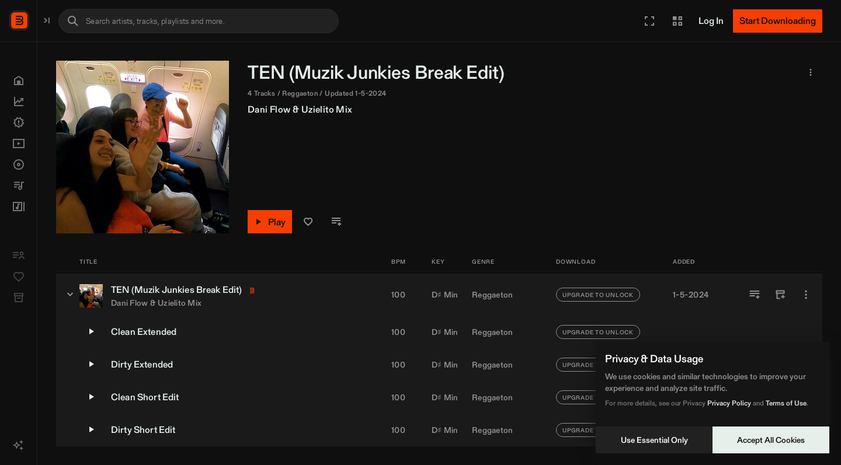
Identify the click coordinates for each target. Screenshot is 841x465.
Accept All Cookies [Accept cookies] (771, 440)
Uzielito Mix (448, 109)
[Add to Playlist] (754, 294)
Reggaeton (492, 294)
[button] (649, 21)
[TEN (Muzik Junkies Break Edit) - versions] (192, 294)
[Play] (391, 221)
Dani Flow (390, 109)
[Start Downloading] (777, 21)
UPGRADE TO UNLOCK (598, 295)
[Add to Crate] (780, 294)
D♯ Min (445, 294)
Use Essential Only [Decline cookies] (654, 440)
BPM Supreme (67, 19)
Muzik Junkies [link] (474, 72)
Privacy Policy (729, 403)
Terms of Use (786, 403)
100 (398, 294)
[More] (806, 294)
